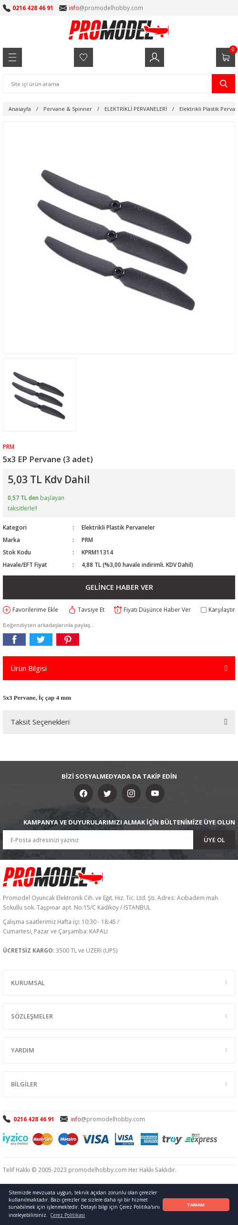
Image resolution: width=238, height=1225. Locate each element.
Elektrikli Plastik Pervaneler (118, 527)
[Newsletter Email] (119, 839)
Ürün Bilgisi (28, 668)
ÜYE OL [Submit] (214, 839)
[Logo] (119, 30)
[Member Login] (154, 57)
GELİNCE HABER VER (119, 587)
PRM (87, 539)
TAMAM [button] (196, 1205)
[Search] (119, 83)
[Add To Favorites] (30, 610)
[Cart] (225, 57)
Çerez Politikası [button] (67, 1215)
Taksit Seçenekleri (40, 721)
